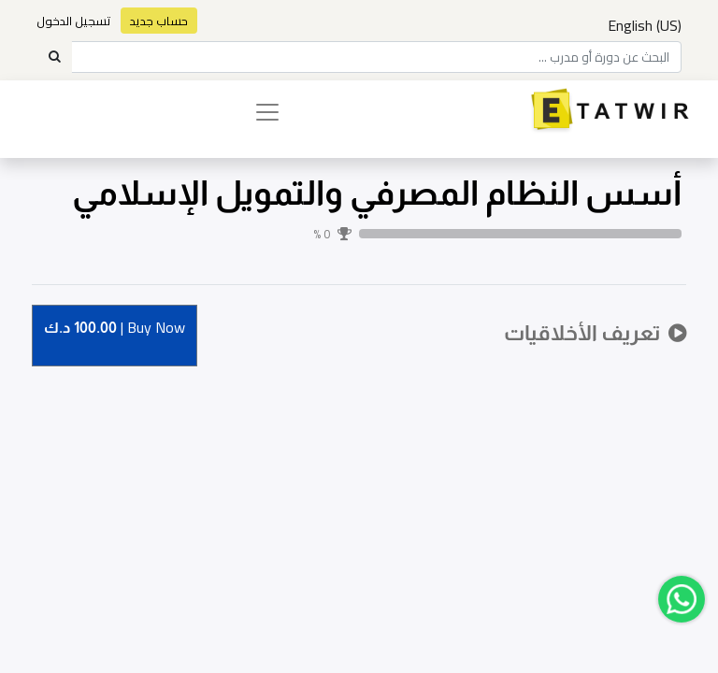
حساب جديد (159, 20)
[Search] (54, 57)
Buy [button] (114, 328)
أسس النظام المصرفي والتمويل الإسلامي (377, 193)
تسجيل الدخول (73, 20)
